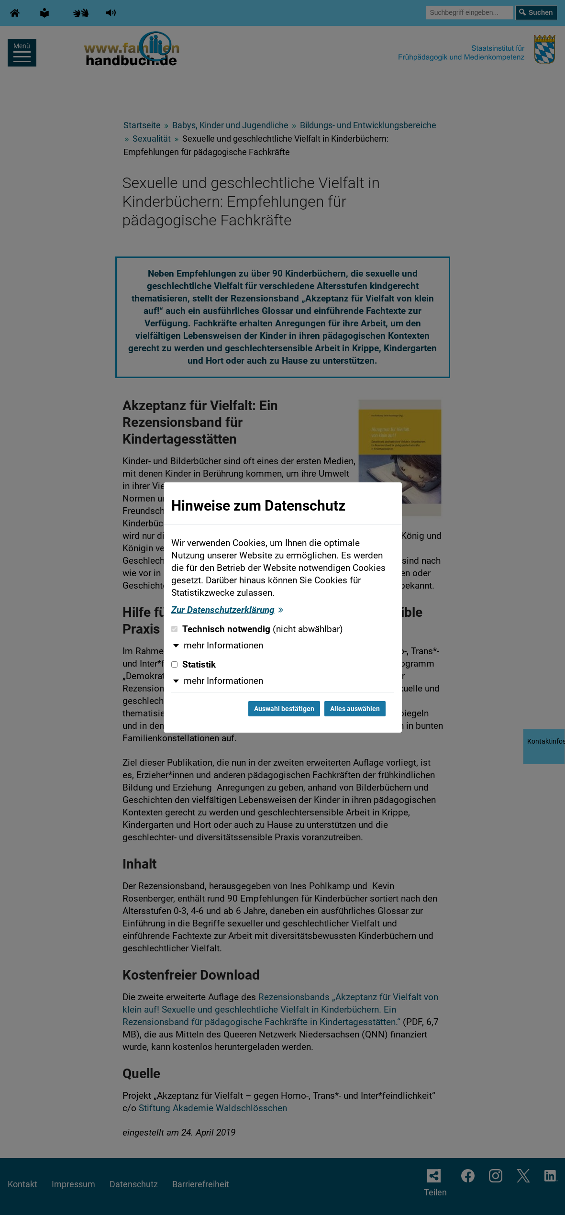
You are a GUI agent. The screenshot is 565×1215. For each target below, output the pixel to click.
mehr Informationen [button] (223, 645)
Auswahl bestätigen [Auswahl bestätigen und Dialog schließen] (284, 709)
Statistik (193, 664)
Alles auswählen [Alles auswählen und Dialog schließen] (355, 709)
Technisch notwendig (257, 629)
